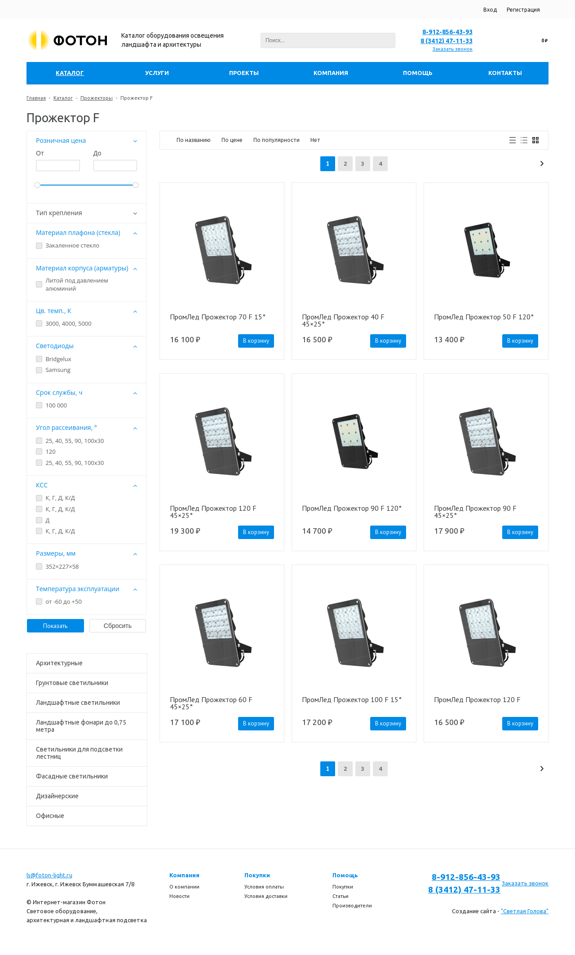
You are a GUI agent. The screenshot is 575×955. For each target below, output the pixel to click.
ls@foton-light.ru (49, 875)
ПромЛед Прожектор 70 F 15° (217, 317)
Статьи (340, 896)
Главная (36, 98)
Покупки (257, 875)
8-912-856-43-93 (447, 31)
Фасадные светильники (72, 776)
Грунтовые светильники (72, 682)
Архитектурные (59, 663)
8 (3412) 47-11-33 (446, 40)
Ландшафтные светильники (78, 702)
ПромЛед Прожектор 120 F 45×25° (213, 511)
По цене (232, 140)
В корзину (256, 341)
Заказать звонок (453, 49)
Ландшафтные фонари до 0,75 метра (81, 726)
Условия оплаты (264, 886)
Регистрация (523, 10)
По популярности (276, 140)
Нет (315, 140)
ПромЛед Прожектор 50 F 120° (484, 317)
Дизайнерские (57, 796)
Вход (490, 10)
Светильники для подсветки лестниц (79, 753)
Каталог (63, 98)
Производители (352, 905)
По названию (194, 140)
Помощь (345, 875)
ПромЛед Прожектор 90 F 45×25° (475, 511)
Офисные (50, 815)
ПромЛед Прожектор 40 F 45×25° (343, 320)
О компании (184, 886)
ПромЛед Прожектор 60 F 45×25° (211, 703)
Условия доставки (266, 896)
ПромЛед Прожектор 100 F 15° (352, 700)
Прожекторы (96, 98)
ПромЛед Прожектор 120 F (477, 700)
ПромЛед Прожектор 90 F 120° (352, 508)
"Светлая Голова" (524, 911)
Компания (184, 875)
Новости (179, 896)
